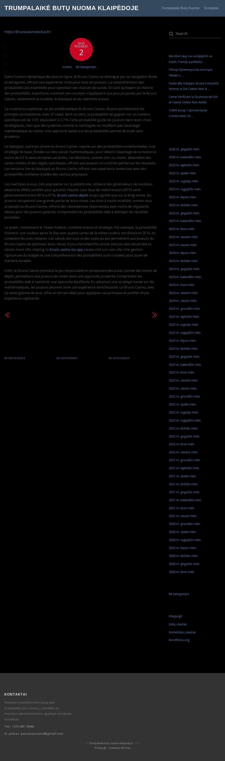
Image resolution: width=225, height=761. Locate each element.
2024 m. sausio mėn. (183, 301)
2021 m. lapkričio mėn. (184, 468)
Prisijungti (175, 616)
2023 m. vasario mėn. (183, 380)
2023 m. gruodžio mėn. (185, 309)
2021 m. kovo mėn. (182, 508)
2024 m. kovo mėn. (182, 285)
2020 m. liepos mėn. (182, 548)
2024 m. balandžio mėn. (185, 277)
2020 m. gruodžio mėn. (185, 524)
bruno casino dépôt (72, 195)
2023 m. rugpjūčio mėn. (185, 333)
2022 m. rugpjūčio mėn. (185, 420)
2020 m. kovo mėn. (182, 572)
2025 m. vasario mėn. (183, 237)
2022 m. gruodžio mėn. (185, 396)
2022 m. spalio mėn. (182, 404)
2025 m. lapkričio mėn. (184, 165)
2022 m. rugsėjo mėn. (184, 412)
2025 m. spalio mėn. (182, 173)
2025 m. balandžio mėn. (185, 221)
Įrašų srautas (178, 624)
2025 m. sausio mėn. (183, 245)
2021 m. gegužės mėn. (184, 492)
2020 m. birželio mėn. (183, 556)
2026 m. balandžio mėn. (185, 157)
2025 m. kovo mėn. (182, 229)
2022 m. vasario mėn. (183, 452)
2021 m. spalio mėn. (182, 476)
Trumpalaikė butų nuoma (180, 8)
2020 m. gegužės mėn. (184, 564)
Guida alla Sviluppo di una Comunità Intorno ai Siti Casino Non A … (133, 370)
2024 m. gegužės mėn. (184, 269)
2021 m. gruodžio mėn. (185, 460)
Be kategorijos (86, 67)
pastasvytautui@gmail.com (42, 734)
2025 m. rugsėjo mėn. (184, 181)
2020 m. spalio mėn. (182, 532)
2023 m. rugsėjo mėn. (184, 325)
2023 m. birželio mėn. (183, 349)
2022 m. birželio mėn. (183, 428)
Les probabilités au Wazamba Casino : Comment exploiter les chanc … (120, 320)
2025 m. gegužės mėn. (184, 213)
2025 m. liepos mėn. (182, 197)
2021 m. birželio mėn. (183, 484)
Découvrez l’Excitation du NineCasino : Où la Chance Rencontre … (37, 320)
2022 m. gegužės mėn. (184, 436)
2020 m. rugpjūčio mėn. (185, 540)
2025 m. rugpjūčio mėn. (185, 189)
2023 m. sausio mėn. (183, 388)
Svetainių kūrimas (119, 748)
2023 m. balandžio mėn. (185, 365)
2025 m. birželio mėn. (183, 205)
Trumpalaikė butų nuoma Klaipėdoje (111, 743)
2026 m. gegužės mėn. (184, 149)
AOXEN (67, 67)
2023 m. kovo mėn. (182, 372)
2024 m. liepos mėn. (182, 253)
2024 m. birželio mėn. (183, 261)
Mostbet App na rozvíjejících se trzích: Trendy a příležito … (25, 370)
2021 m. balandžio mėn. (185, 500)
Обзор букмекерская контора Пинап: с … (78, 367)
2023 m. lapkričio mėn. (184, 317)
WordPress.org (179, 640)
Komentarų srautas (182, 632)
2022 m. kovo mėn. (182, 444)
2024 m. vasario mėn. (183, 293)
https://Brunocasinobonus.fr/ (27, 31)
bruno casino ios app (66, 249)
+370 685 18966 (23, 726)
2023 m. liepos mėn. (182, 341)
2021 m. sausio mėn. (183, 516)
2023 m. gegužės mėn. (184, 357)
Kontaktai (211, 8)
